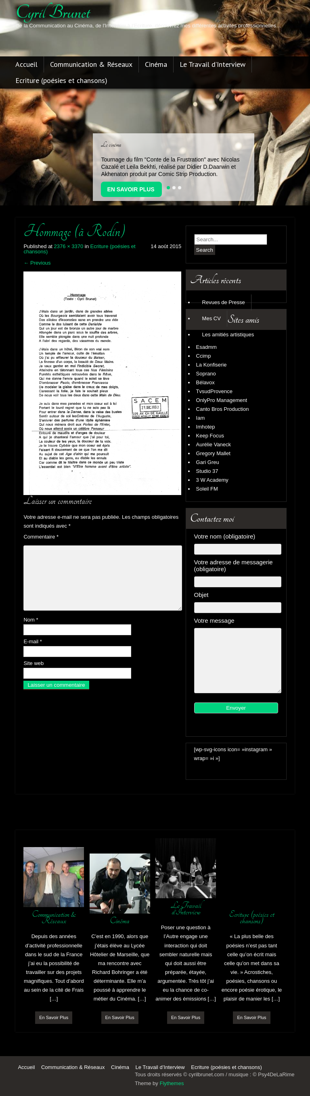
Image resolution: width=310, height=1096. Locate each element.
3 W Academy (212, 480)
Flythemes (171, 1083)
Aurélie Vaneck (213, 444)
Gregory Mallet (213, 453)
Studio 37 (207, 471)
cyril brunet (52, 12)
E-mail (32, 641)
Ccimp (203, 356)
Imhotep (205, 427)
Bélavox (205, 382)
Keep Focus (210, 436)
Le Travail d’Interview (212, 64)
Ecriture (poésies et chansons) (61, 80)
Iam (200, 418)
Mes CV (211, 318)
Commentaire (41, 537)
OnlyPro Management (221, 400)
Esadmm (206, 347)
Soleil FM (207, 489)
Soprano (206, 374)
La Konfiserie (211, 365)
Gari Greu (207, 462)
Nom (30, 620)
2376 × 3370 (69, 246)
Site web (33, 663)
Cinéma (156, 64)
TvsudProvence (214, 391)
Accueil (26, 64)
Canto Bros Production (222, 409)
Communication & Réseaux (91, 64)
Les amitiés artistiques (228, 334)
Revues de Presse (223, 302)
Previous (36, 263)
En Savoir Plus (130, 189)
